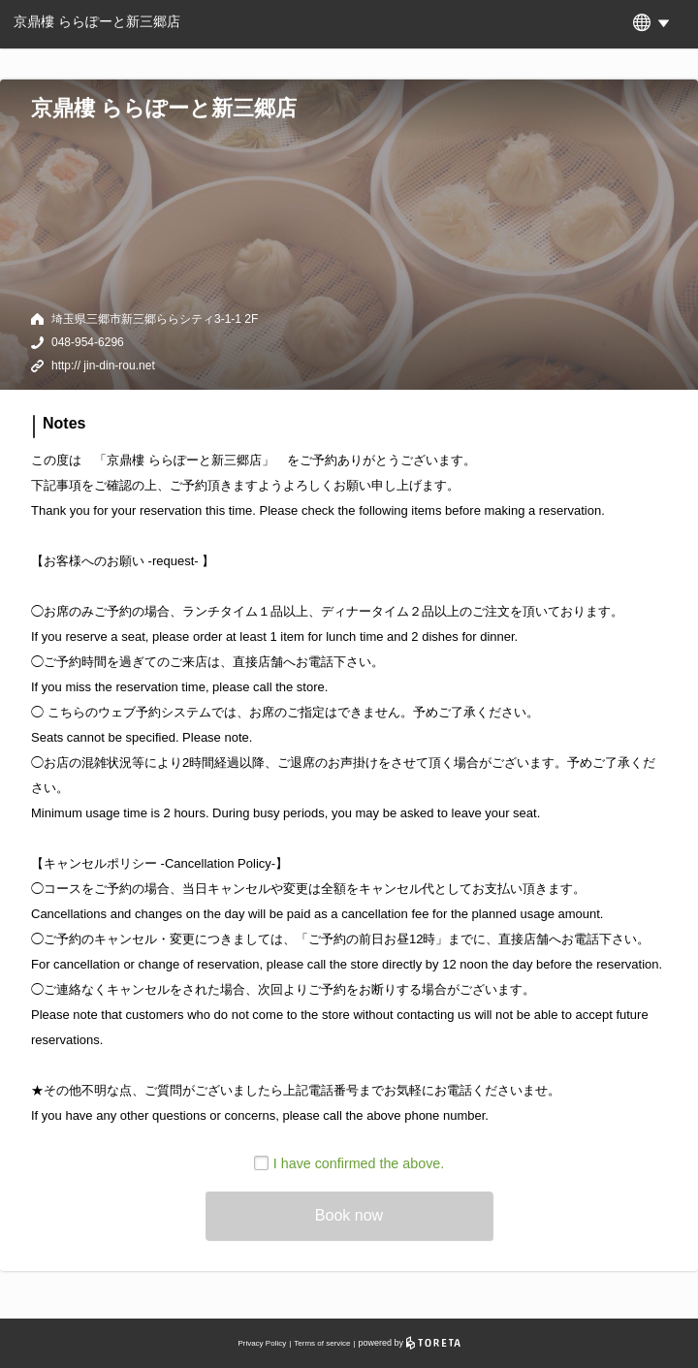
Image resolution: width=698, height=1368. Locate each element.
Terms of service (322, 1343)
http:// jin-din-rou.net (103, 365)
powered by (409, 1343)
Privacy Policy (262, 1343)
